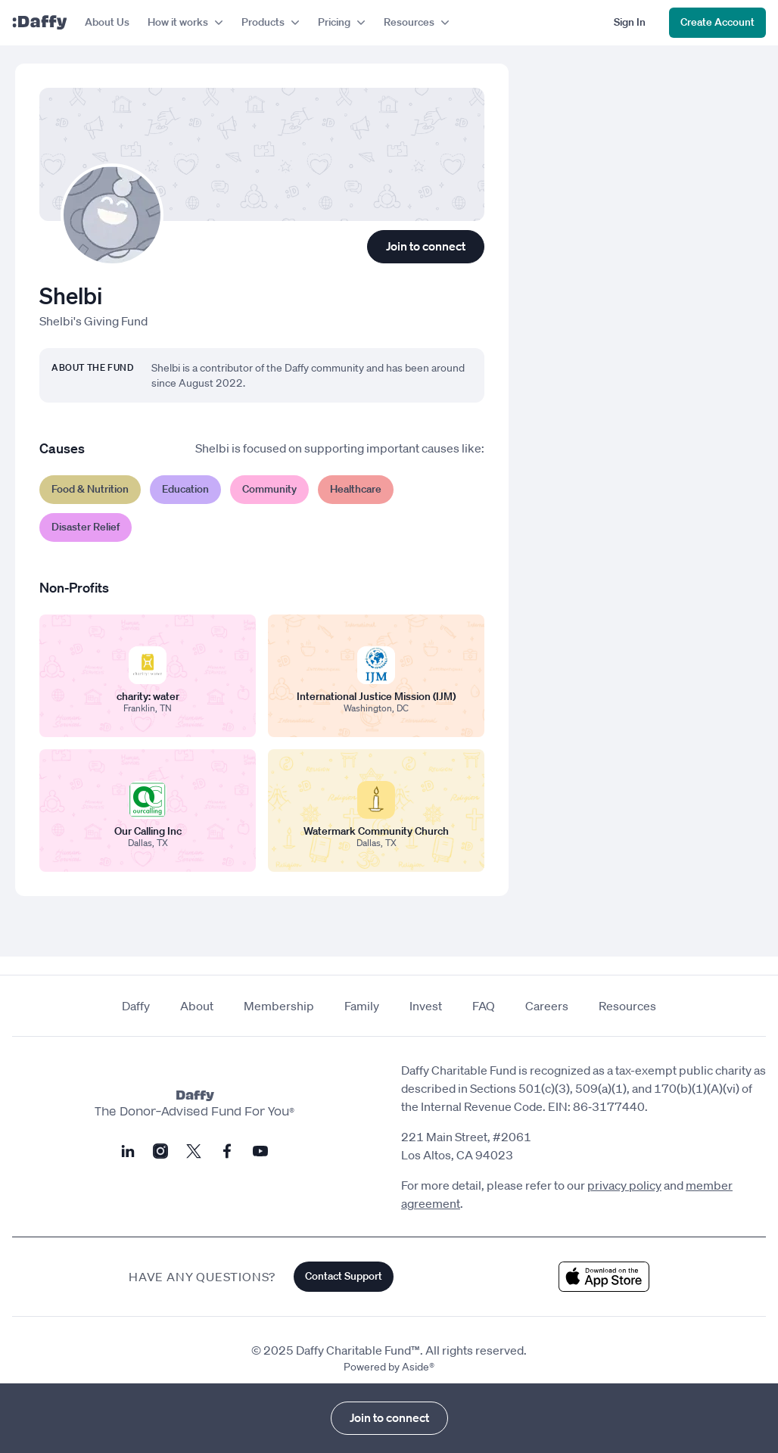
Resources (627, 1005)
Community (269, 489)
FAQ (483, 1005)
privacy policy (624, 1185)
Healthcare (355, 489)
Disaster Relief (85, 527)
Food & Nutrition (90, 489)
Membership (279, 1005)
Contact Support (343, 1276)
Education (185, 489)
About (196, 1005)
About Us (107, 22)
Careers (546, 1005)
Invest (425, 1005)
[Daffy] (39, 22)
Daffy (136, 1005)
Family (361, 1005)
